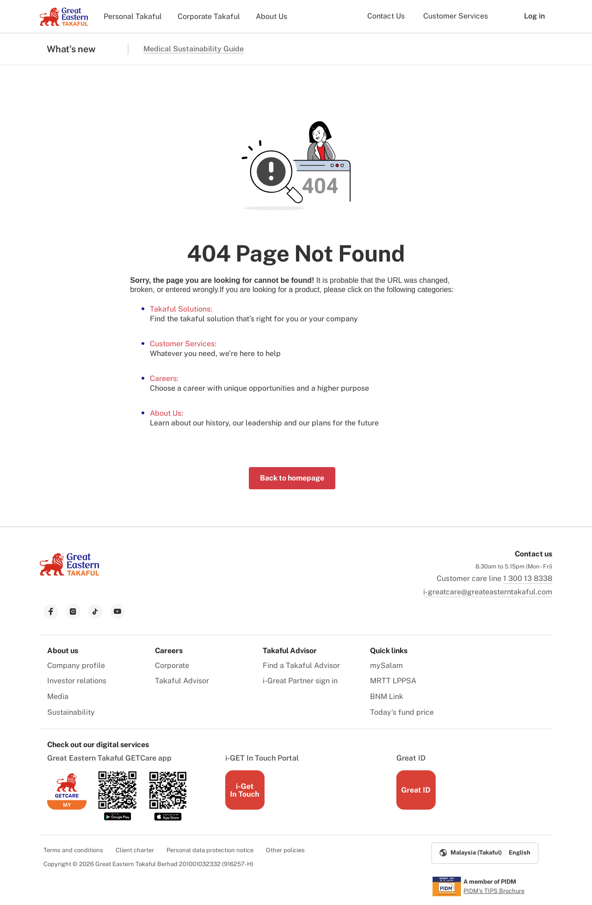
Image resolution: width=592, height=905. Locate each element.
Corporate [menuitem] (172, 665)
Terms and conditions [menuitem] (73, 850)
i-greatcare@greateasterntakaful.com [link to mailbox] (487, 591)
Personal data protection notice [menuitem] (209, 850)
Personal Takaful (133, 16)
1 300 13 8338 (527, 578)
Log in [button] (527, 16)
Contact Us (386, 16)
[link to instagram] (73, 611)
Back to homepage (292, 478)
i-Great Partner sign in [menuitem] (300, 680)
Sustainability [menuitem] (71, 712)
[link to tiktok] (95, 611)
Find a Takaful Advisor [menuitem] (301, 665)
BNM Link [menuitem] (386, 696)
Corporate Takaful (209, 16)
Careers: (164, 378)
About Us (271, 16)
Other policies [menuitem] (285, 850)
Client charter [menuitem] (135, 850)
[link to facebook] (50, 611)
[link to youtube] (117, 611)
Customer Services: (183, 343)
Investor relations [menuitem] (76, 680)
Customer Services (455, 16)
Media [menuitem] (57, 696)
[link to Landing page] (69, 576)
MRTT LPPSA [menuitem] (393, 680)
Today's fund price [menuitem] (402, 712)
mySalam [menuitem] (386, 665)
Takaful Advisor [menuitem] (182, 680)
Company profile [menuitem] (76, 665)
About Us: (166, 413)
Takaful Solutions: (181, 309)
